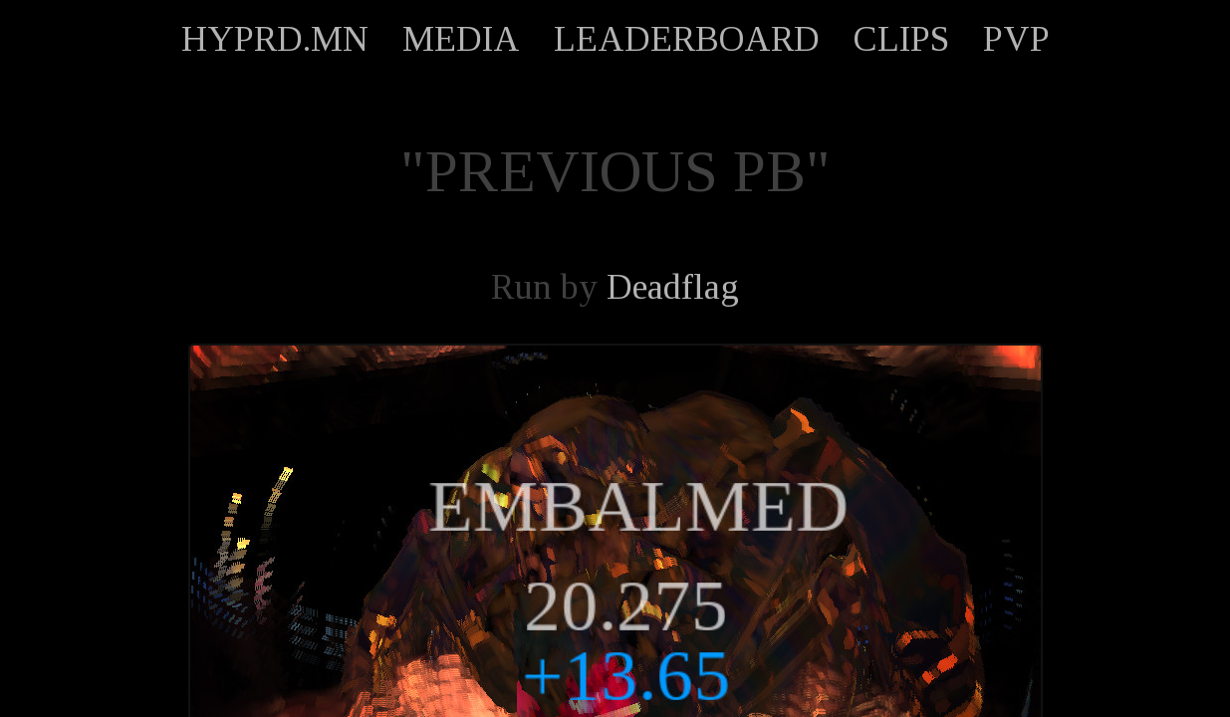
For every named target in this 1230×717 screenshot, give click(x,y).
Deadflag (673, 287)
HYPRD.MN (275, 39)
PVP (1016, 39)
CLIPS (901, 39)
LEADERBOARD (687, 39)
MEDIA (461, 39)
